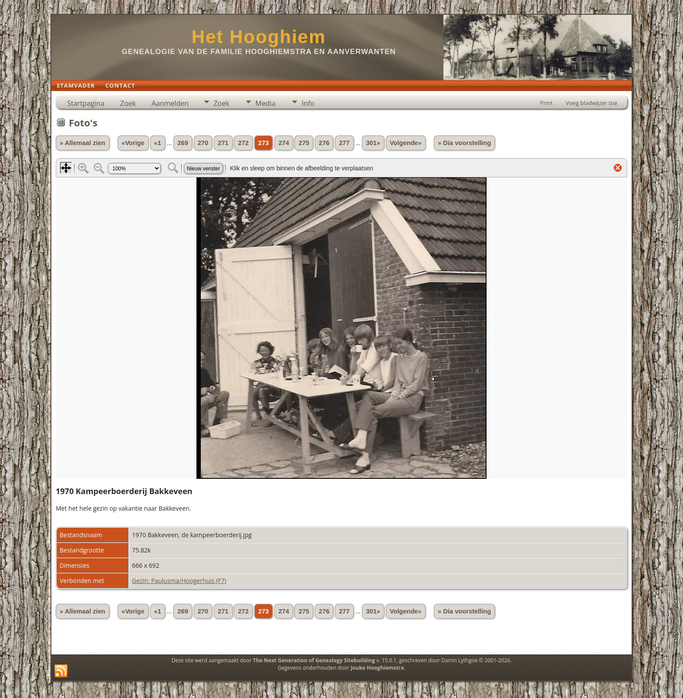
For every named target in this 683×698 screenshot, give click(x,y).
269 (182, 142)
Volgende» (406, 142)
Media (265, 103)
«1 (157, 142)
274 (283, 142)
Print (546, 103)
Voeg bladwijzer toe (591, 103)
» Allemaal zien (82, 142)
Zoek (128, 103)
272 (243, 142)
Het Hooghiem (259, 37)
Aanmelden (170, 103)
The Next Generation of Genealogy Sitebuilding (314, 660)
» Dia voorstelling (464, 142)
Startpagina (86, 103)
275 (303, 142)
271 (223, 142)
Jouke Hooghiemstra (377, 667)
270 (203, 142)
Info (307, 103)
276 (324, 142)
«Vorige (133, 142)
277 (344, 142)
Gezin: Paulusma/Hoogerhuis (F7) (179, 580)
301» (373, 142)
